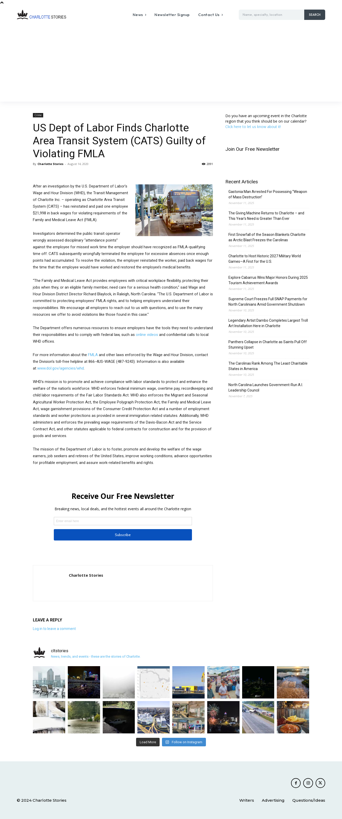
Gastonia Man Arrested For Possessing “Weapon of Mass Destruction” (267, 194)
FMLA (93, 354)
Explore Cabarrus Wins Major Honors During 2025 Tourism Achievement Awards (268, 280)
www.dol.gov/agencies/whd (60, 368)
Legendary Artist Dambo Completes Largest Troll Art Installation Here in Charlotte (268, 323)
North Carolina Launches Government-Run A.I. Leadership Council (265, 387)
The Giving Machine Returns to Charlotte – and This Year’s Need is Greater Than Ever (266, 216)
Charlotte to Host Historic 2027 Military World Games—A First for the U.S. (264, 259)
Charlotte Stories (50, 164)
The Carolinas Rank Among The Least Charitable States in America (268, 366)
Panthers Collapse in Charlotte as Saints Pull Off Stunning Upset (267, 344)
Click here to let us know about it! (253, 126)
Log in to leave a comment (54, 629)
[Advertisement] (171, 63)
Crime (38, 115)
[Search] (314, 15)
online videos (147, 334)
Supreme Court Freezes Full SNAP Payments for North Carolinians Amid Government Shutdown (267, 301)
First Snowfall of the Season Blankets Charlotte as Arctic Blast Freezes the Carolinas (267, 237)
